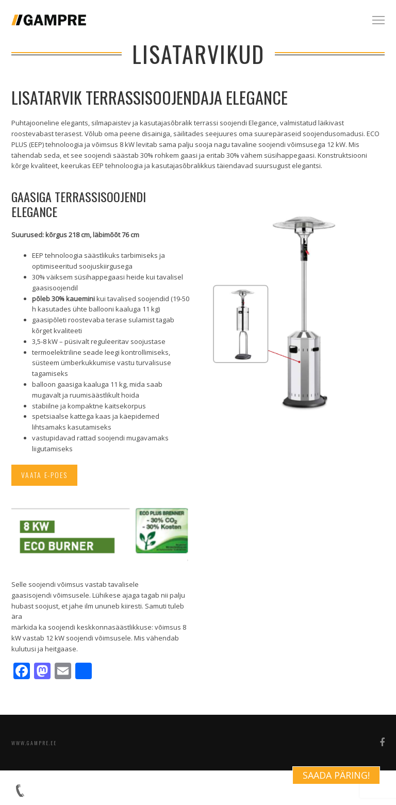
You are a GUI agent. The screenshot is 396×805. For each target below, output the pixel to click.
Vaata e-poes (45, 475)
